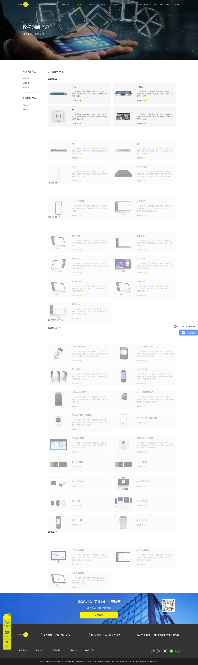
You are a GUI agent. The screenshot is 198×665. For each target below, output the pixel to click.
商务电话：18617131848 (99, 607)
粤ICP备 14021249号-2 (121, 661)
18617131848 (151, 4)
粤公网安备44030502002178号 (145, 661)
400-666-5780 (173, 4)
